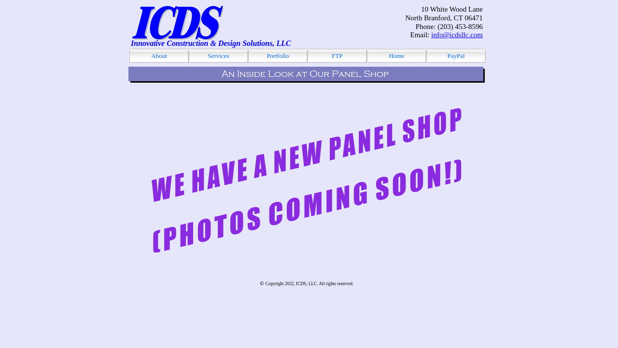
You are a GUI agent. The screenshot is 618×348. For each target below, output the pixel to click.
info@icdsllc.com (457, 35)
